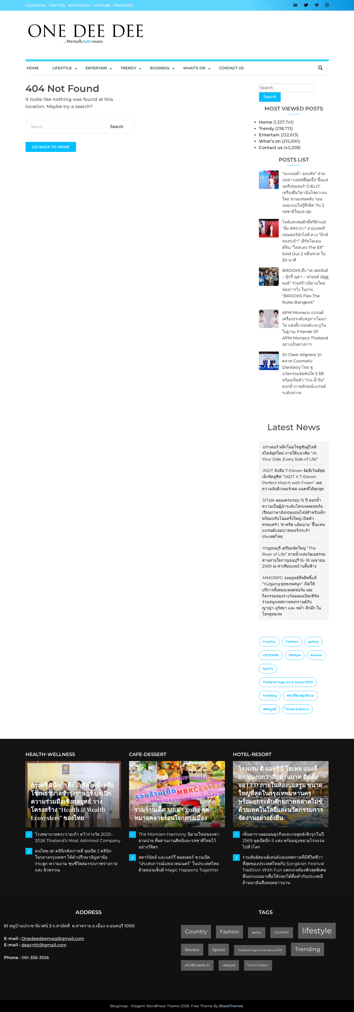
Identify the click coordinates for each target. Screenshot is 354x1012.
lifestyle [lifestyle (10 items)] (295, 655)
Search (269, 96)
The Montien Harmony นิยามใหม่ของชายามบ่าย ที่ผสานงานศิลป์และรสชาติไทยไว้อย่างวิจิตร (179, 840)
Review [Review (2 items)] (316, 655)
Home (33, 68)
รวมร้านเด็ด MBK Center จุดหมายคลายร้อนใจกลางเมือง (171, 814)
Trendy (128, 68)
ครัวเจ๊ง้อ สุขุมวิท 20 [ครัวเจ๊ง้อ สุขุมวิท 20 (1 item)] (300, 696)
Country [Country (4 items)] (269, 642)
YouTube (102, 5)
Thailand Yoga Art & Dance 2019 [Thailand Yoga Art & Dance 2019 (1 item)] (288, 682)
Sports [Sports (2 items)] (268, 669)
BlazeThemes (231, 1006)
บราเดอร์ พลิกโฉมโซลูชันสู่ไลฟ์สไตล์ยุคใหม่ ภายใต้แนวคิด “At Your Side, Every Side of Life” (290, 453)
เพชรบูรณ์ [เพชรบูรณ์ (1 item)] (269, 709)
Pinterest (124, 5)
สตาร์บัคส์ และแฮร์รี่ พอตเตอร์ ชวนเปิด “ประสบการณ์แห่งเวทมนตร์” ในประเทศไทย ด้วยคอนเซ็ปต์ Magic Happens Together (179, 863)
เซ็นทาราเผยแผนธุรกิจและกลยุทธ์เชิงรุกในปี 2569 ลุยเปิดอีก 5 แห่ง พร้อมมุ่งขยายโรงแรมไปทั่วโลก (283, 840)
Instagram (79, 5)
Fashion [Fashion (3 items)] (292, 642)
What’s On (194, 68)
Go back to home (50, 147)
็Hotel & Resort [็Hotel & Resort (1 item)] (297, 709)
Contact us (231, 68)
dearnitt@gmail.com (44, 944)
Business (159, 68)
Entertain (96, 68)
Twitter (57, 5)
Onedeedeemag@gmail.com (52, 938)
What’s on (270, 141)
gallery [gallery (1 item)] (313, 642)
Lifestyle (62, 68)
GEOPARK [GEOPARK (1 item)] (271, 655)
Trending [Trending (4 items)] (270, 696)
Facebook (35, 5)
